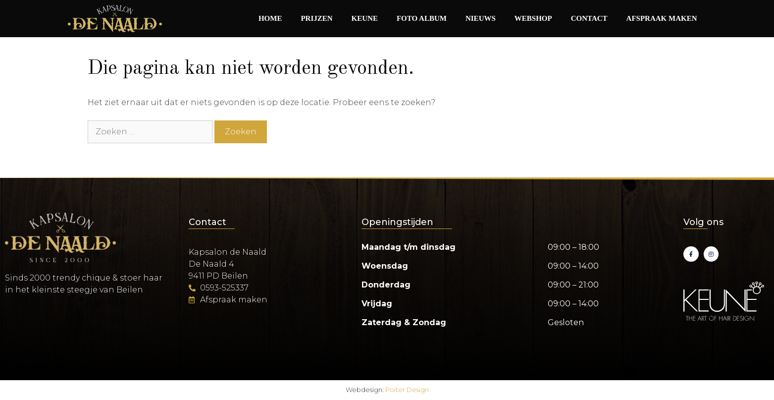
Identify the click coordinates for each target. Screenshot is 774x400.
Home (270, 18)
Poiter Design (407, 390)
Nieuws (480, 18)
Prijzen (316, 18)
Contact (589, 18)
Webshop (533, 18)
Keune (365, 18)
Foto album (422, 18)
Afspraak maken (661, 18)
